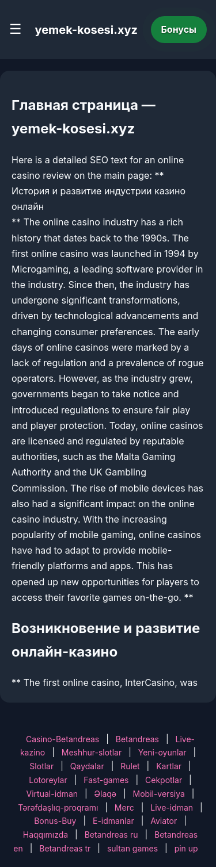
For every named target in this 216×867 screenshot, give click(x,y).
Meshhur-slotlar (92, 752)
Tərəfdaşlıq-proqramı (58, 807)
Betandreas (137, 739)
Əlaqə (105, 794)
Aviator (163, 821)
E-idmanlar (113, 821)
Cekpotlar (163, 780)
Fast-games (106, 780)
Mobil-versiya (159, 794)
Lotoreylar (48, 780)
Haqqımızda (45, 834)
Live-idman (171, 807)
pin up (186, 848)
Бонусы (179, 29)
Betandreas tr (64, 848)
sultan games (132, 848)
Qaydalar (87, 766)
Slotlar (41, 766)
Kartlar (168, 766)
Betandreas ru (111, 834)
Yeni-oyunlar (162, 752)
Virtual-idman (52, 794)
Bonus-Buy (55, 821)
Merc (124, 807)
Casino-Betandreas (62, 739)
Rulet (129, 766)
